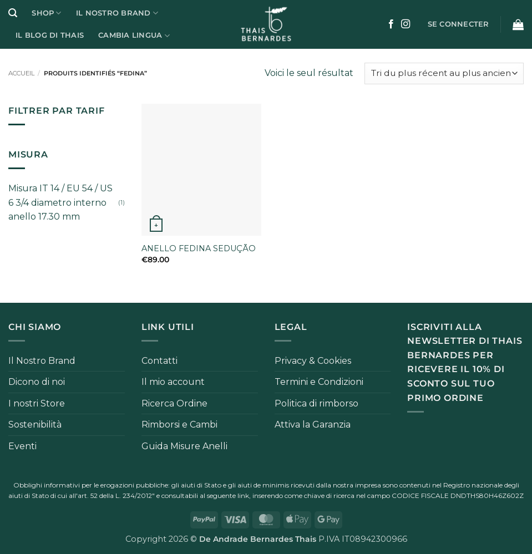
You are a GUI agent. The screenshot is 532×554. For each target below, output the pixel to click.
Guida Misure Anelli (184, 446)
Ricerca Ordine (174, 403)
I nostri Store (36, 403)
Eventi (22, 446)
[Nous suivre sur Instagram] (405, 24)
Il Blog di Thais (50, 35)
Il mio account (173, 382)
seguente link (228, 495)
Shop (46, 13)
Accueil (21, 73)
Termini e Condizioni (319, 382)
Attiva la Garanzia (313, 424)
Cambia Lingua (134, 36)
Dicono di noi (36, 382)
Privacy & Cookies (313, 360)
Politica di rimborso (316, 403)
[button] (12, 13)
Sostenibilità (35, 424)
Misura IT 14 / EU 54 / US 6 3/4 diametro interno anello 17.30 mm (60, 202)
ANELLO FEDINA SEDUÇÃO (198, 248)
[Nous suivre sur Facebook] (391, 24)
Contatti (159, 360)
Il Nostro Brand (117, 13)
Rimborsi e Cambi (179, 424)
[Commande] (444, 73)
